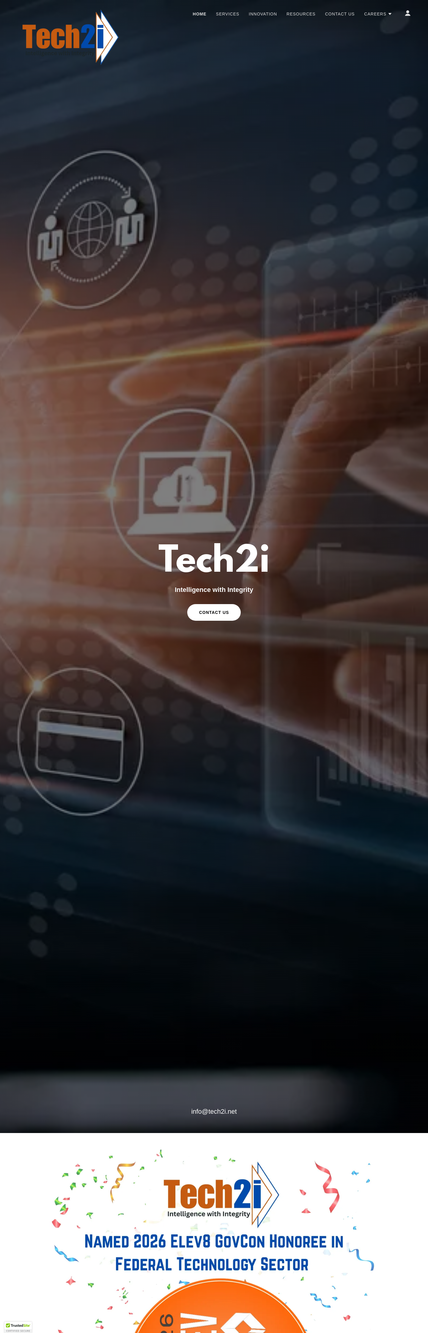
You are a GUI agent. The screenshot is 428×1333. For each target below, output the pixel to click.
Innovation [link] (263, 14)
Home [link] (200, 14)
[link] (69, 12)
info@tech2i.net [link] (214, 1111)
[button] (378, 14)
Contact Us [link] (340, 14)
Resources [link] (301, 14)
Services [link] (228, 14)
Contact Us (214, 612)
